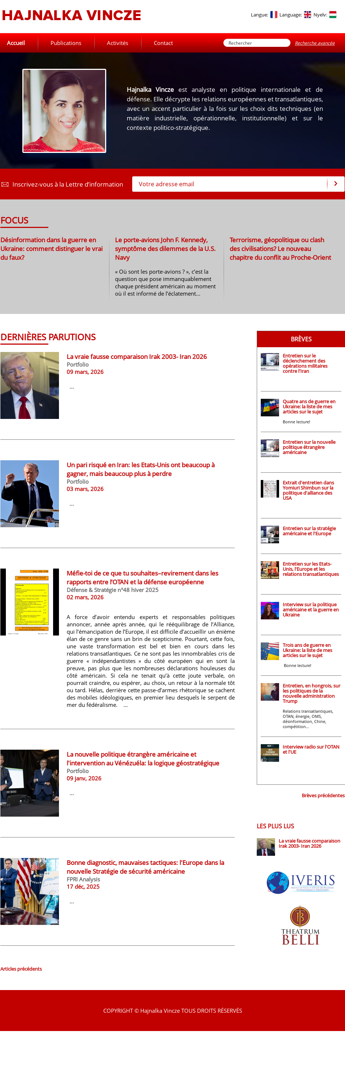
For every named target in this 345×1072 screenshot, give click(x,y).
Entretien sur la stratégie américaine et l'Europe (309, 531)
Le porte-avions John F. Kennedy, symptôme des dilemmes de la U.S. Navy (165, 248)
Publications (66, 42)
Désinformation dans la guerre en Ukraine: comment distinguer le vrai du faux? (51, 248)
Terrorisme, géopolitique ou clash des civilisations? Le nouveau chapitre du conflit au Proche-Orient (280, 248)
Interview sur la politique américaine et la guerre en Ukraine (311, 609)
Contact (163, 42)
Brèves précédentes (323, 795)
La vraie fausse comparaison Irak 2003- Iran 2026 (137, 356)
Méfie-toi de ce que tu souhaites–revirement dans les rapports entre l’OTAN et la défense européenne (142, 577)
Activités (117, 42)
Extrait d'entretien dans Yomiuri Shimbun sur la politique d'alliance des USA (308, 490)
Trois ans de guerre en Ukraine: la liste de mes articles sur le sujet (307, 650)
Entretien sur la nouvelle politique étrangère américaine (309, 447)
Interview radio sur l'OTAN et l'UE (311, 749)
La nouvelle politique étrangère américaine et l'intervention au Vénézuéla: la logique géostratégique (143, 758)
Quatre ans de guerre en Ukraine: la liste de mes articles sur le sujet (309, 406)
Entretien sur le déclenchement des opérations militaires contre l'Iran (305, 363)
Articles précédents (21, 969)
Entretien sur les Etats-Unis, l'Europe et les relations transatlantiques (311, 569)
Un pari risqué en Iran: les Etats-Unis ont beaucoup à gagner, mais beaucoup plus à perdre (141, 469)
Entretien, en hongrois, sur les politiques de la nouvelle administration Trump (311, 693)
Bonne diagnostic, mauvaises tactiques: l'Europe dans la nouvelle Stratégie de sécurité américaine (145, 867)
